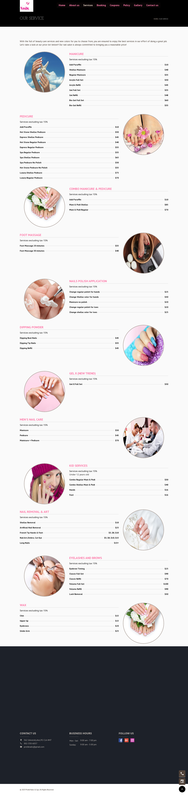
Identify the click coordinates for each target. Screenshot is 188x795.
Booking (101, 5)
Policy (126, 5)
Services (88, 5)
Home (62, 5)
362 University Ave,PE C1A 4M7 (37, 740)
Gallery (138, 5)
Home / (156, 19)
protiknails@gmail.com (34, 746)
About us (74, 5)
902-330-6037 (30, 743)
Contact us (152, 5)
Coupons (114, 5)
